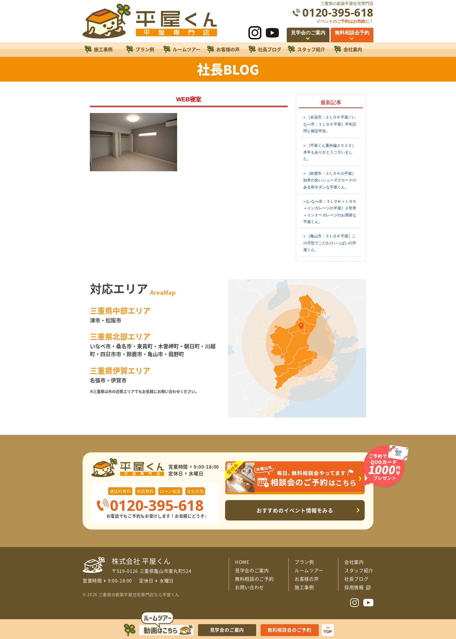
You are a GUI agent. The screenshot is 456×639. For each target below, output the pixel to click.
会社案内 (354, 561)
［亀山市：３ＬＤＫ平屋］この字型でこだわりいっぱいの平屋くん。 (329, 243)
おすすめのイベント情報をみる (295, 510)
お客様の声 (307, 578)
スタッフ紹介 (358, 570)
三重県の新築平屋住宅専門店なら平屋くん (139, 594)
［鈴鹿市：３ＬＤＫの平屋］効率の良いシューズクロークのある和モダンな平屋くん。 (329, 180)
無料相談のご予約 (254, 578)
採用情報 (354, 587)
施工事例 (304, 587)
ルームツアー (309, 570)
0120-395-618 (337, 12)
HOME (242, 561)
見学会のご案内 (252, 570)
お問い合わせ (249, 587)
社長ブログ (356, 578)
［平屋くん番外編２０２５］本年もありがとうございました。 (329, 152)
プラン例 (304, 561)
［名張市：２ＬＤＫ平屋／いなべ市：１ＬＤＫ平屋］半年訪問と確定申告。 (329, 124)
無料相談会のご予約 (289, 629)
